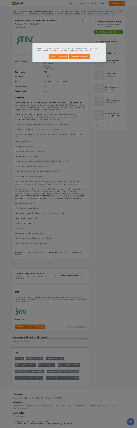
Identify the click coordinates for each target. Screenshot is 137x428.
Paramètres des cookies (58, 56)
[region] (69, 52)
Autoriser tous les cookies (79, 56)
